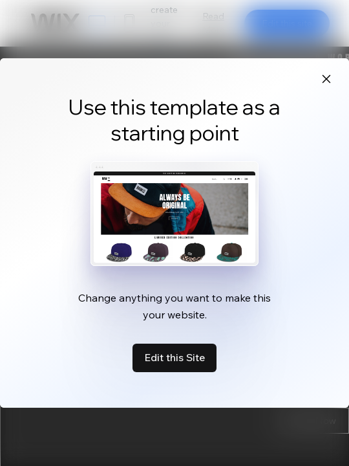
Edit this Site (174, 357)
